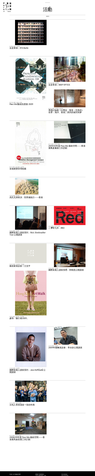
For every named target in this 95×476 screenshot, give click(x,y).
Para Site (9, 7)
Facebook (64, 474)
